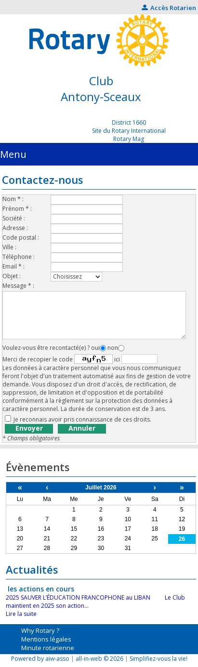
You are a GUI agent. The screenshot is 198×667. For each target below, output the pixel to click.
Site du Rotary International (129, 131)
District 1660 (129, 122)
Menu (13, 154)
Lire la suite (21, 614)
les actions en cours (41, 588)
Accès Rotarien (169, 7)
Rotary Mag (128, 139)
